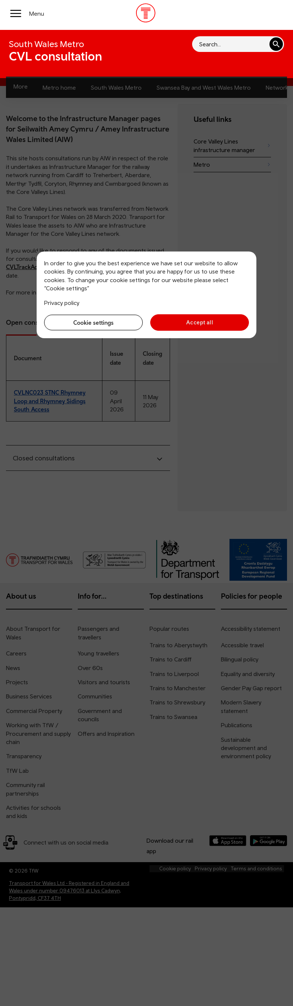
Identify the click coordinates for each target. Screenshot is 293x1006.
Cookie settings (93, 322)
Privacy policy (61, 302)
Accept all (199, 322)
